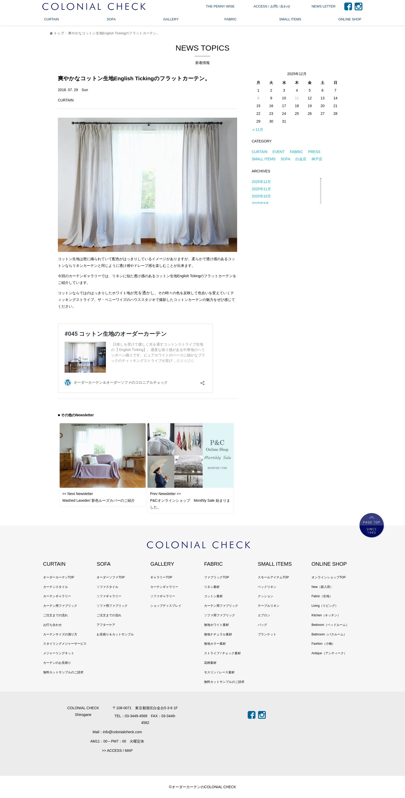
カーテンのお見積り (57, 663)
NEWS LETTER (323, 6)
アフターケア (106, 625)
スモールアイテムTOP (273, 577)
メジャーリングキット (58, 653)
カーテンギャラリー (57, 596)
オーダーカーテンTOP (58, 577)
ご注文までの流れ (55, 615)
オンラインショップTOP (328, 577)
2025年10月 (261, 196)
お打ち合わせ (52, 625)
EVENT (278, 152)
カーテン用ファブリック (60, 606)
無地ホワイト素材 (216, 625)
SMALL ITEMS (290, 19)
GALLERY (171, 19)
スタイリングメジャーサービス (65, 643)
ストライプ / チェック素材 (222, 653)
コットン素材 (213, 596)
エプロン (264, 615)
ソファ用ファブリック (112, 606)
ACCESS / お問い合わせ (271, 6)
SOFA (111, 19)
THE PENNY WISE (220, 6)
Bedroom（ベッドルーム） (330, 625)
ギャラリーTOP (161, 577)
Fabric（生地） (321, 596)
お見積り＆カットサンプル (115, 634)
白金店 (300, 159)
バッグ (262, 625)
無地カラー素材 (215, 643)
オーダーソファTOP (110, 577)
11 (297, 98)
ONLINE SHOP (349, 19)
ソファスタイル (107, 587)
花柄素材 (210, 663)
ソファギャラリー (109, 596)
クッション (265, 596)
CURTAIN (51, 19)
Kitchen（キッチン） (325, 615)
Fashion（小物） (323, 643)
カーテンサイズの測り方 (60, 634)
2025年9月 (260, 203)
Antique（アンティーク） (329, 653)
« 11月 (257, 129)
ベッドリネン (267, 587)
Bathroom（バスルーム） (329, 634)
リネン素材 (212, 587)
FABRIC (230, 19)
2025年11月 (261, 189)
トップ (56, 34)
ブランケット (267, 634)
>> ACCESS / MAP (117, 750)
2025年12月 (261, 182)
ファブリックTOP (216, 577)
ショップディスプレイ (165, 606)
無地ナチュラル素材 (218, 634)
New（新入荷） (322, 587)
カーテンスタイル (55, 587)
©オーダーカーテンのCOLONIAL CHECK (202, 787)
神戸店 (316, 159)
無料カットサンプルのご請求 (63, 672)
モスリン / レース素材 (219, 672)
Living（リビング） (324, 606)
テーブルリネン (268, 606)
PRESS (314, 152)
